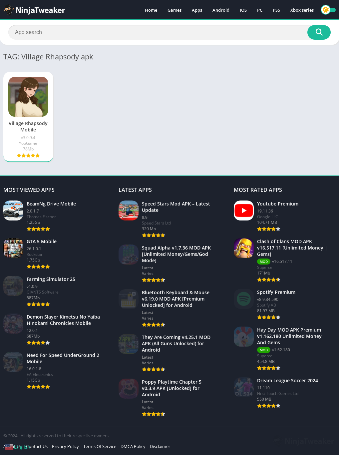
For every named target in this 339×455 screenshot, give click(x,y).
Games (174, 10)
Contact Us (37, 446)
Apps (197, 10)
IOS (243, 10)
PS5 (276, 10)
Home (151, 10)
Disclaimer (160, 446)
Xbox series (302, 10)
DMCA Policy (133, 446)
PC (259, 10)
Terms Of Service (99, 446)
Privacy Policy (65, 446)
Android (220, 10)
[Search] (169, 32)
